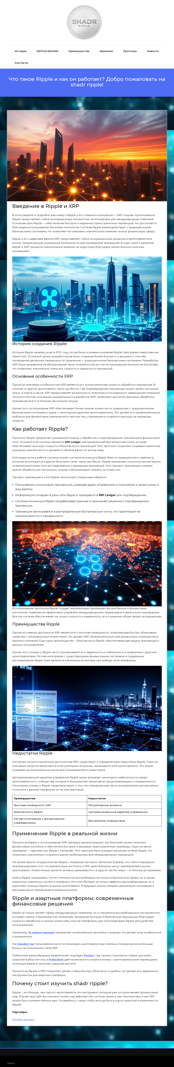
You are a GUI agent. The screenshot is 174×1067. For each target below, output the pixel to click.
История (21, 47)
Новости (153, 47)
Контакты (21, 58)
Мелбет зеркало (23, 1015)
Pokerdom (56, 955)
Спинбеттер (25, 940)
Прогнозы (130, 47)
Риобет (89, 951)
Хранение (106, 47)
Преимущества (78, 47)
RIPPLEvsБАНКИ (47, 47)
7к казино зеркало (41, 928)
